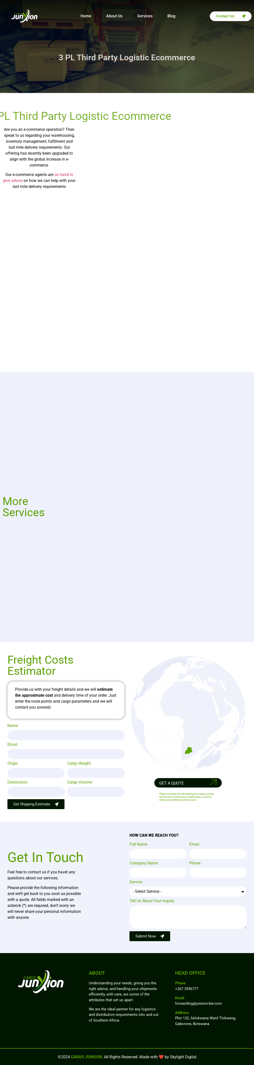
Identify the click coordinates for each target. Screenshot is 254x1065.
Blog (171, 16)
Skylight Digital (183, 1057)
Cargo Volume (79, 782)
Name (12, 726)
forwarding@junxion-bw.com (198, 1003)
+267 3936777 (186, 989)
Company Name (143, 863)
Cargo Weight (79, 763)
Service (135, 882)
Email (12, 745)
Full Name (138, 844)
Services (145, 16)
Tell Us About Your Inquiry (151, 901)
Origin (12, 763)
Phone (194, 863)
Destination (17, 782)
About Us (114, 16)
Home (86, 16)
